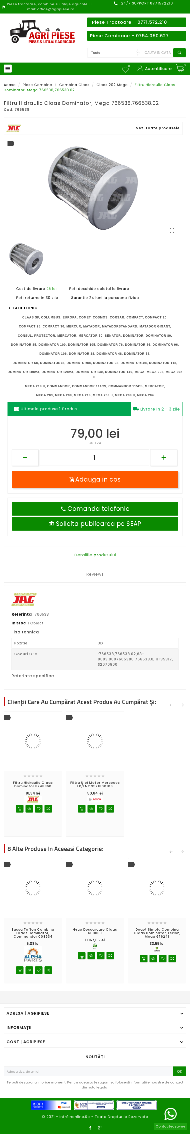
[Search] (157, 52)
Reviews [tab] (95, 574)
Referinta (22, 614)
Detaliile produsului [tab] (95, 555)
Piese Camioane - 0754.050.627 (129, 36)
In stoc (19, 623)
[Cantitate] (94, 457)
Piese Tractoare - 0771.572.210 (129, 22)
